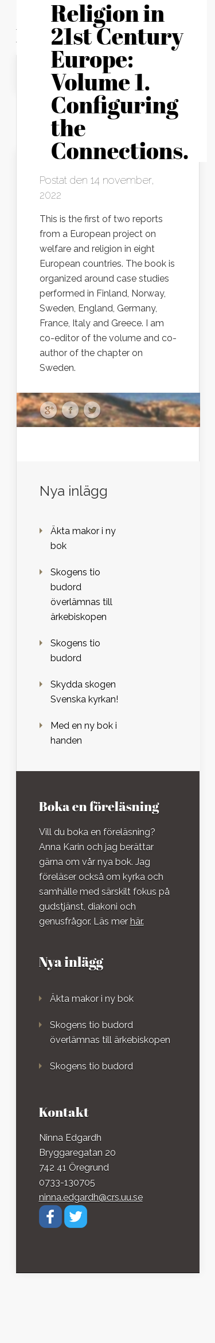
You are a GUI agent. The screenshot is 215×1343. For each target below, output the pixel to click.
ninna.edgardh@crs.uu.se (91, 1197)
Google (48, 410)
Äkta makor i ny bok (92, 998)
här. (137, 921)
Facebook (70, 410)
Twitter (92, 410)
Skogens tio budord (91, 1066)
